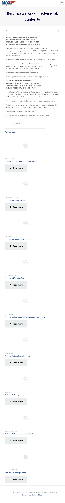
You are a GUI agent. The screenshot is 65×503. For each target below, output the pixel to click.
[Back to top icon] (32, 490)
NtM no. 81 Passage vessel (15, 395)
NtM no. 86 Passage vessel (15, 200)
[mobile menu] (62, 3)
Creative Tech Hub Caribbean (32, 495)
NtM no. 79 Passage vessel (15, 473)
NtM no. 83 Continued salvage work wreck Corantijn (25, 317)
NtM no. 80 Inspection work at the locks (20, 434)
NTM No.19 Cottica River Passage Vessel (21, 161)
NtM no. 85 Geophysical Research (18, 239)
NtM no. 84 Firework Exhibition (16, 278)
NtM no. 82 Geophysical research (18, 356)
